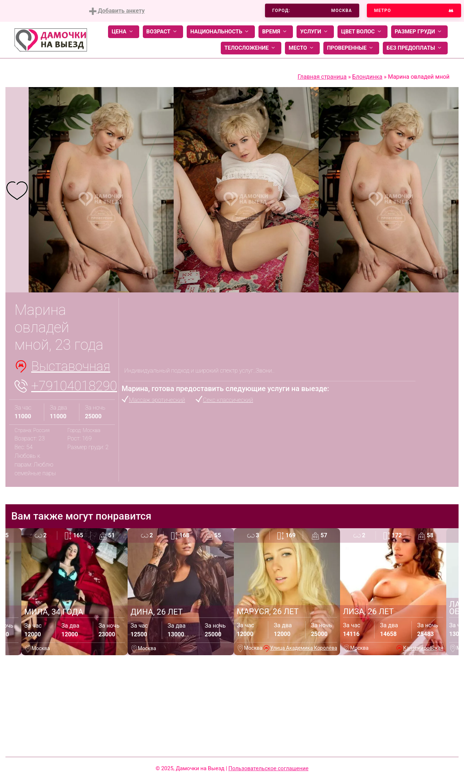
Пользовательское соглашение (268, 768)
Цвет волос (362, 31)
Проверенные (351, 48)
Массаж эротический (157, 400)
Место (302, 48)
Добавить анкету (117, 11)
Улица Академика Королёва (303, 648)
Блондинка (367, 76)
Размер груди (419, 31)
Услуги (315, 31)
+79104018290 (74, 386)
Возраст (162, 31)
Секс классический (228, 400)
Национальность (220, 31)
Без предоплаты (415, 48)
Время (275, 31)
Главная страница (322, 76)
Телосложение (251, 48)
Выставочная (70, 366)
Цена (124, 31)
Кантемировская (423, 648)
